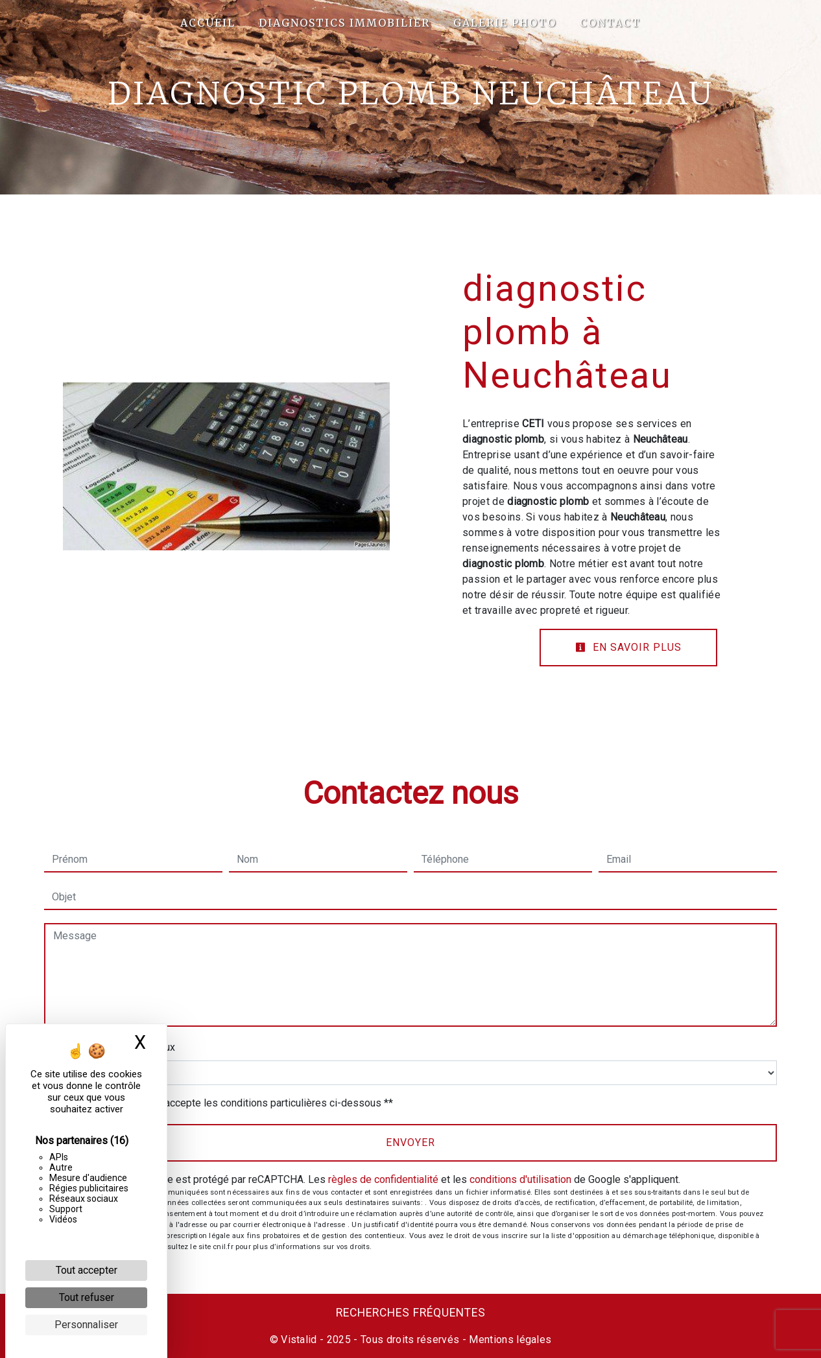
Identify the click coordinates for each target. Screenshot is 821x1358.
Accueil (207, 22)
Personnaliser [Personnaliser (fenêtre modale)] (86, 1324)
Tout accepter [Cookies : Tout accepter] (86, 1270)
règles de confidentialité (383, 1179)
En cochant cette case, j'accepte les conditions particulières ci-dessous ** (225, 1103)
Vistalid (299, 1339)
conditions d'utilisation (520, 1179)
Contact (610, 22)
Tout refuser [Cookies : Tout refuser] (86, 1297)
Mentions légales (508, 1339)
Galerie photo (504, 22)
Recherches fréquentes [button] (411, 1312)
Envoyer (410, 1142)
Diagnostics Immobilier (344, 22)
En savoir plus (628, 647)
